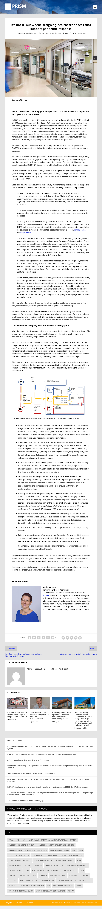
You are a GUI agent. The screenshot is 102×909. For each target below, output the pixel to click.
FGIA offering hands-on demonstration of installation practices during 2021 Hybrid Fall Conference (47, 788)
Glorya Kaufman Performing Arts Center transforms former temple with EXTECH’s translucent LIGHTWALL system (50, 748)
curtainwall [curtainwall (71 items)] (37, 856)
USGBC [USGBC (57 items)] (78, 886)
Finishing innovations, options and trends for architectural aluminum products (62, 716)
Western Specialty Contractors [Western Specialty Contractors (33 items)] (50, 891)
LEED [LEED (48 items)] (82, 871)
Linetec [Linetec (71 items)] (12, 876)
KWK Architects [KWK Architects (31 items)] (70, 871)
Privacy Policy (57, 904)
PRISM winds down (14, 741)
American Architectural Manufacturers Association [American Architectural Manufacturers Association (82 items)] (52, 840)
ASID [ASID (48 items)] (74, 851)
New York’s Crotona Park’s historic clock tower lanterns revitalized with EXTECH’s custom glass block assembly (48, 781)
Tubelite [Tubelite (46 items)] (12, 886)
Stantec (46, 596)
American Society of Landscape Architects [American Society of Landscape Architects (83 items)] (28, 851)
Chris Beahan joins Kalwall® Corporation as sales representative (39, 716)
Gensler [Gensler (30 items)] (38, 866)
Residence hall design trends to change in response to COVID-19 (17, 715)
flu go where (25, 233)
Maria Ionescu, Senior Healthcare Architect (44, 34)
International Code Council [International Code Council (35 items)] (74, 866)
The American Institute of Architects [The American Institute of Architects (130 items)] (74, 881)
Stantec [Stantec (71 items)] (84, 876)
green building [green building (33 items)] (51, 866)
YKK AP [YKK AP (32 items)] (71, 891)
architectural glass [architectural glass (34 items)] (59, 851)
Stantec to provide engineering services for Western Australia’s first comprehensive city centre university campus (50, 767)
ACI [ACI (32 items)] (18, 840)
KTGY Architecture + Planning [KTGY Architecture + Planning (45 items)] (45, 871)
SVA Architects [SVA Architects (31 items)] (47, 881)
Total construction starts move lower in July (25, 801)
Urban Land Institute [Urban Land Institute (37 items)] (63, 886)
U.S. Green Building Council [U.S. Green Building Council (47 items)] (32, 886)
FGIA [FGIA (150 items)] (79, 861)
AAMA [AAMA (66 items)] (11, 840)
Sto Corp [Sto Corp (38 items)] (13, 881)
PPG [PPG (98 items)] (34, 876)
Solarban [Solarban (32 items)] (73, 876)
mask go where (80, 230)
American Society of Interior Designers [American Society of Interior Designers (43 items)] (56, 846)
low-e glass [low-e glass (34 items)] (24, 876)
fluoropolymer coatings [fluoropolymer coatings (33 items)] (20, 866)
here (21, 821)
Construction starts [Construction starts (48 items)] (19, 856)
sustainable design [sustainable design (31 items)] (28, 881)
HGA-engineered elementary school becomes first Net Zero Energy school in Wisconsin (42, 755)
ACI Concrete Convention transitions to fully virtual (28, 761)
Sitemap (77, 904)
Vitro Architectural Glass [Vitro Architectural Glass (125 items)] (21, 891)
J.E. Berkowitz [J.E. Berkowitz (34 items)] (15, 871)
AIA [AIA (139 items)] (24, 840)
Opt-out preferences (89, 904)
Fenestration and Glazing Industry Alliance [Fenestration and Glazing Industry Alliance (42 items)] (54, 861)
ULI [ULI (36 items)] (48, 886)
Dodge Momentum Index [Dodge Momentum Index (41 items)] (20, 861)
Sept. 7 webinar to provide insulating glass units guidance (30, 774)
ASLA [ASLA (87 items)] (81, 851)
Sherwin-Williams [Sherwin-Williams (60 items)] (58, 876)
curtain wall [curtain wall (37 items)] (52, 856)
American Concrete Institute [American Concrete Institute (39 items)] (22, 846)
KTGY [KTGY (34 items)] (27, 871)
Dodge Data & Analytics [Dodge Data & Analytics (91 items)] (72, 856)
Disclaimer (68, 904)
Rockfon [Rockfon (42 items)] (43, 876)
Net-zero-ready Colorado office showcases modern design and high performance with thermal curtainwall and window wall (83, 719)
